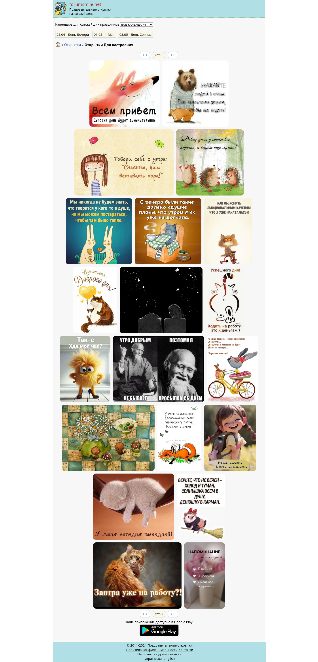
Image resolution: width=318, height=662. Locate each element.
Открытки (72, 44)
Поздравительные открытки (170, 645)
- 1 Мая (104, 34)
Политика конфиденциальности (152, 649)
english (169, 658)
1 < (145, 55)
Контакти (185, 649)
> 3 (173, 55)
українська (153, 658)
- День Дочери (73, 34)
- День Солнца (135, 34)
